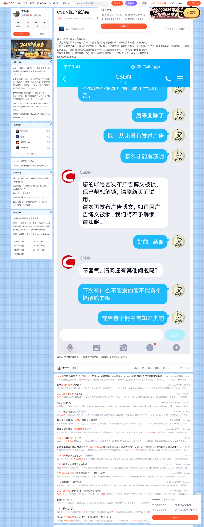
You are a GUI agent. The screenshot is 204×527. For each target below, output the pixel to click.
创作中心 (180, 3)
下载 (25, 3)
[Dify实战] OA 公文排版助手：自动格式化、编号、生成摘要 (30, 203)
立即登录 (124, 26)
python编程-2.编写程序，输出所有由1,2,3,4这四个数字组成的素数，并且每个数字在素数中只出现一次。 (31, 96)
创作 (194, 3)
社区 (32, 3)
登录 (144, 3)
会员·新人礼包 (158, 3)
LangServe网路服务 (21, 193)
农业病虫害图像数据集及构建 (25, 218)
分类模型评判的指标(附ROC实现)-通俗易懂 (35, 165)
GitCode (41, 3)
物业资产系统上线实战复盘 (28, 197)
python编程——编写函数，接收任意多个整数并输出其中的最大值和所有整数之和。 (31, 71)
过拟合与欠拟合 (28, 161)
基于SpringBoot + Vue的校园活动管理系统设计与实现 (31, 180)
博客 (19, 3)
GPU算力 (54, 3)
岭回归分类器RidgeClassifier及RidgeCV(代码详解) (31, 116)
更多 (66, 3)
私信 (42, 34)
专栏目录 (184, 368)
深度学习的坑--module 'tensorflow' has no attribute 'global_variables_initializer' (31, 106)
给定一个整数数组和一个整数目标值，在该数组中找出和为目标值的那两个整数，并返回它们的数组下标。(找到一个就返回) (31, 226)
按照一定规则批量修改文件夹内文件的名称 (31, 234)
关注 (74, 368)
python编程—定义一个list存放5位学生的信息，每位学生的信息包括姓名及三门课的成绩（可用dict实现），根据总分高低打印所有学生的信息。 (31, 83)
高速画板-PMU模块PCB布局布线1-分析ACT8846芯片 (30, 187)
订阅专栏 (181, 29)
